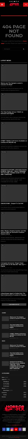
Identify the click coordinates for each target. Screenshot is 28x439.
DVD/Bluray (6, 381)
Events (5, 394)
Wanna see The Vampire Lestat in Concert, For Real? (12, 83)
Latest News (6, 60)
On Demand (6, 386)
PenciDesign (16, 437)
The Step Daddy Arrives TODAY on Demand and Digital (12, 112)
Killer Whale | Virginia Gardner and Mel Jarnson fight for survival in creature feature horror (13, 232)
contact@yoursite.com (16, 425)
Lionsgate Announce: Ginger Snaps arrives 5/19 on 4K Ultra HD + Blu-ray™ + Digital (13, 264)
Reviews (4, 396)
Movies (3, 388)
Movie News (4, 185)
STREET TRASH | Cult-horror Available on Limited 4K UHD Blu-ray (14, 141)
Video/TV (4, 379)
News (3, 65)
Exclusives (4, 392)
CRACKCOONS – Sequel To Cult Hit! (12, 203)
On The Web (6, 383)
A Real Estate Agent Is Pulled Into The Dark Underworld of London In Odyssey (13, 294)
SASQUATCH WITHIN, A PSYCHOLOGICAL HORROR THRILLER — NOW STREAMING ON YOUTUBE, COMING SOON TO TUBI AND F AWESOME (14, 172)
